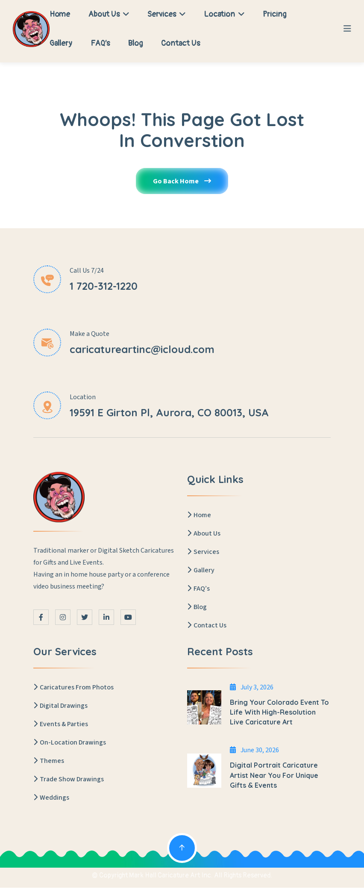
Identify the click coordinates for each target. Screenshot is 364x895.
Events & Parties (60, 724)
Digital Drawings (60, 705)
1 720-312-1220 (104, 286)
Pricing (274, 14)
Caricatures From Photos (73, 687)
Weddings (51, 797)
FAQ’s (100, 43)
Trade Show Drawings (68, 779)
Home (60, 14)
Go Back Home (182, 181)
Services (166, 14)
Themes (48, 760)
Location (224, 14)
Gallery (61, 43)
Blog (135, 43)
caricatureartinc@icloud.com (142, 349)
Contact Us (180, 43)
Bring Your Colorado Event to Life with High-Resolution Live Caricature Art (279, 712)
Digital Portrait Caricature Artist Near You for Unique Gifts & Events (274, 775)
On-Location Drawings (69, 742)
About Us (108, 14)
